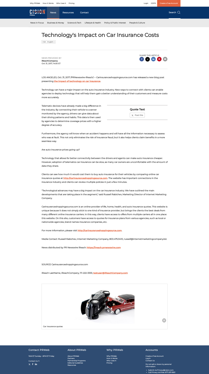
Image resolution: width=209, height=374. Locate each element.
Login (146, 3)
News (53, 12)
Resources (68, 12)
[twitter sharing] (147, 59)
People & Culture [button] (137, 23)
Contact (84, 12)
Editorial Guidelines (75, 363)
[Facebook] (32, 364)
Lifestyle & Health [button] (93, 23)
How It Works (48, 3)
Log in (148, 358)
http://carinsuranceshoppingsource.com (85, 178)
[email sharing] (165, 59)
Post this (137, 115)
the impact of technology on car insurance (77, 81)
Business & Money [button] (55, 23)
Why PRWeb (35, 3)
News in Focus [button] (37, 23)
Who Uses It (61, 3)
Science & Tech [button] (74, 23)
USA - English (48, 42)
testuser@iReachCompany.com (110, 273)
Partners (71, 358)
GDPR (153, 3)
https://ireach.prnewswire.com (104, 247)
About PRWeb (73, 356)
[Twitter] (30, 364)
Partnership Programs (77, 361)
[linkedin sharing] (153, 59)
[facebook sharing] (141, 59)
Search (174, 12)
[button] (104, 304)
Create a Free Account (169, 3)
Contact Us (34, 361)
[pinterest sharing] (159, 59)
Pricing (71, 3)
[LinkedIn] (36, 364)
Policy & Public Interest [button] (115, 23)
